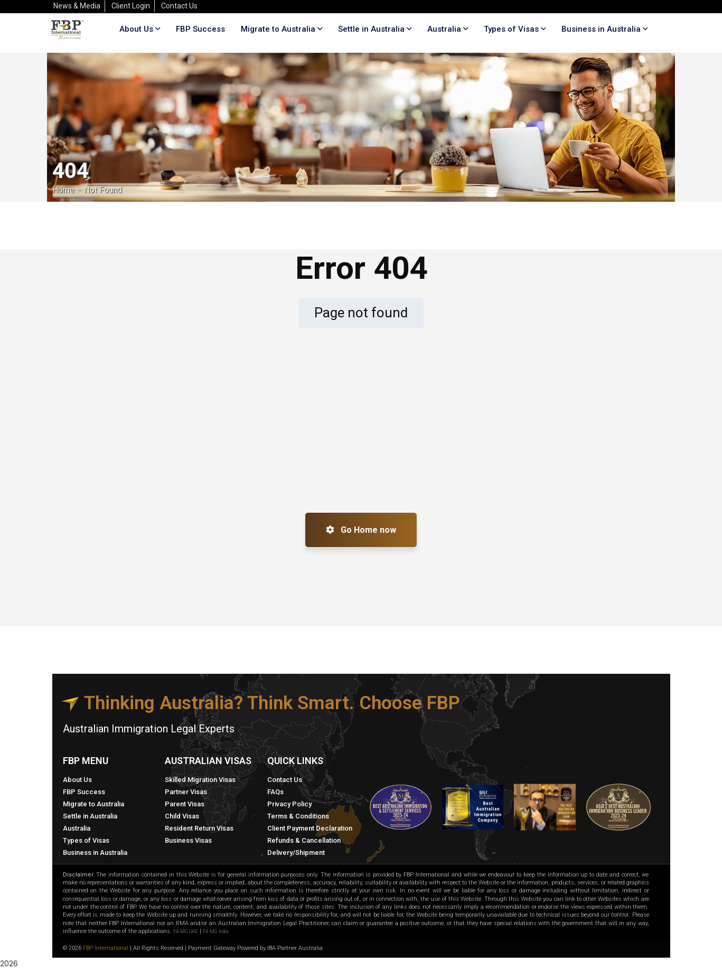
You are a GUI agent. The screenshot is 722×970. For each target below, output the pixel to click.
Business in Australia (601, 29)
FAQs (275, 792)
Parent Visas (184, 804)
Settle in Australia (90, 816)
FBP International (105, 948)
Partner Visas (186, 792)
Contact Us (284, 780)
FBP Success (84, 792)
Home (63, 190)
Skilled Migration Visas (200, 780)
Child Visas (182, 816)
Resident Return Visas (199, 828)
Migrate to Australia (93, 804)
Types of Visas (511, 29)
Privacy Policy (289, 804)
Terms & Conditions (298, 816)
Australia (76, 828)
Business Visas (188, 840)
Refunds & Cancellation (304, 840)
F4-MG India (215, 931)
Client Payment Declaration (309, 828)
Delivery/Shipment (296, 852)
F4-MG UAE (185, 931)
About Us (77, 780)
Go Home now (361, 530)
